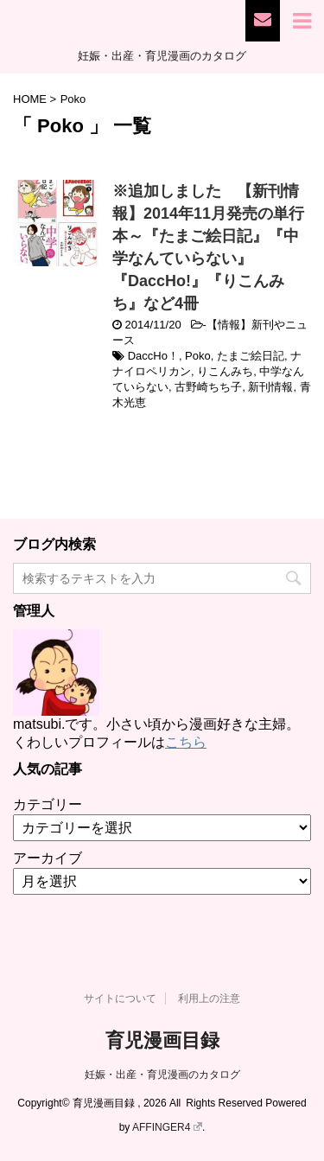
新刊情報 (270, 386)
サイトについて (120, 998)
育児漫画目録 (162, 1040)
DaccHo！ (153, 355)
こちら (185, 742)
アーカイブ (47, 858)
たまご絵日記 (250, 355)
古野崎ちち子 (208, 386)
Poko (198, 355)
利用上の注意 (209, 998)
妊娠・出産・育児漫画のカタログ (162, 1075)
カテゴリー (47, 804)
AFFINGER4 (167, 1127)
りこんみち (225, 371)
